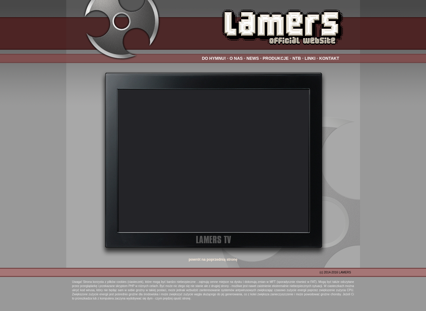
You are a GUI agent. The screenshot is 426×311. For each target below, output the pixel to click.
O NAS (236, 58)
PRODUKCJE (276, 58)
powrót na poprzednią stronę (213, 259)
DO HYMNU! (214, 58)
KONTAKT (329, 58)
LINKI (310, 58)
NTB (296, 58)
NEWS (252, 58)
